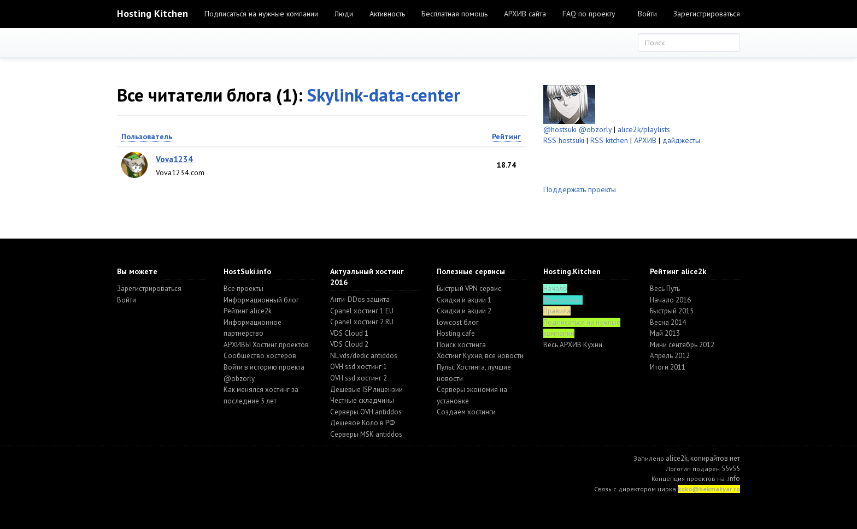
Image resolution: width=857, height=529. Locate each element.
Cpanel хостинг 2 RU (362, 321)
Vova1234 (174, 159)
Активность (387, 14)
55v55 (730, 468)
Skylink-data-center (383, 94)
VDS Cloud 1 (349, 333)
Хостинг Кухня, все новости (480, 355)
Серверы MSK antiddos (366, 434)
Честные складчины (362, 400)
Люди (343, 14)
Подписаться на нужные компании (261, 14)
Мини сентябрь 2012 (682, 344)
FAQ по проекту (588, 14)
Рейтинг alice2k (248, 311)
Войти (647, 14)
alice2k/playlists (644, 129)
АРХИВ (645, 140)
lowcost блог (458, 322)
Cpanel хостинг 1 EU (362, 311)
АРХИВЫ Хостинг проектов (266, 344)
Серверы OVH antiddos (366, 412)
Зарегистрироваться (706, 14)
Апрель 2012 (670, 355)
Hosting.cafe (456, 333)
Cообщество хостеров (260, 355)
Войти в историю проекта (264, 367)
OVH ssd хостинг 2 (358, 378)
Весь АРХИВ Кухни (572, 344)
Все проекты (243, 288)
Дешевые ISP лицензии (366, 389)
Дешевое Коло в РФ (362, 422)
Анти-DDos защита (360, 299)
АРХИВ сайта (525, 14)
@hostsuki (560, 129)
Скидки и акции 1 (464, 300)
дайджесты (681, 140)
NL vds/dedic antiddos (363, 355)
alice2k (677, 458)
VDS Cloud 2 (349, 344)
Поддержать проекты (579, 189)
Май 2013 (665, 333)
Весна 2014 (668, 322)
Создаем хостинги (466, 412)
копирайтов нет (715, 458)
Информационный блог (261, 300)
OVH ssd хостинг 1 (358, 366)
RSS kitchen (609, 140)
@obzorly (595, 129)
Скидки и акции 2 (464, 311)
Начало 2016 (670, 300)
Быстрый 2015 (672, 311)
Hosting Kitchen (152, 13)
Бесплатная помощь (454, 14)
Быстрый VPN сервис (469, 288)
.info (733, 478)
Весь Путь (665, 288)
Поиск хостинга (461, 344)
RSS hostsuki (563, 140)
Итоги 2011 (667, 367)
